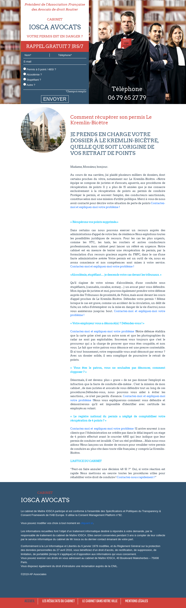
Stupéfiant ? (32, 79)
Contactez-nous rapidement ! (136, 477)
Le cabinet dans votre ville (100, 601)
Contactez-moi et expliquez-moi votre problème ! (102, 266)
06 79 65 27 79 (127, 97)
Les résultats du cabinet (58, 601)
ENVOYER (54, 99)
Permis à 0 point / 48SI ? (39, 69)
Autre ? (29, 84)
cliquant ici (87, 523)
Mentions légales (136, 601)
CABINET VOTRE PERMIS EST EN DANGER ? (55, 27)
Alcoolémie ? (32, 74)
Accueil (30, 601)
